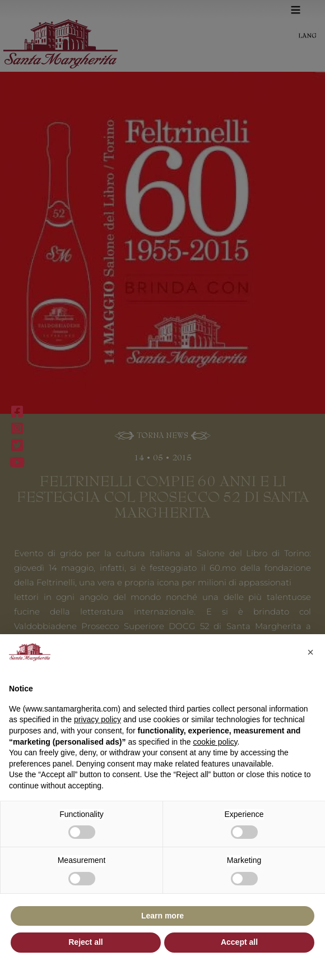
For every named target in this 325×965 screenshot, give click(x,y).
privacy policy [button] (97, 719)
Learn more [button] (162, 915)
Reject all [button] (85, 942)
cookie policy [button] (215, 741)
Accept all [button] (239, 942)
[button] (310, 652)
